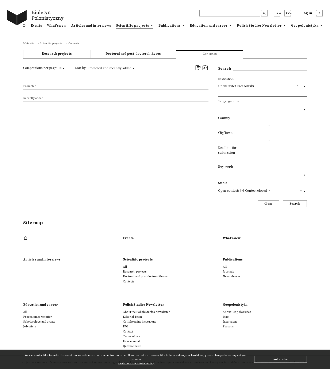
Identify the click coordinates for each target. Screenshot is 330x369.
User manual (131, 341)
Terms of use (131, 336)
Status (222, 183)
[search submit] (264, 13)
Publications (169, 25)
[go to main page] (36, 18)
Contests (128, 282)
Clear (268, 204)
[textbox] (219, 109)
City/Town (225, 133)
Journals (228, 272)
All (125, 267)
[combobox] (62, 68)
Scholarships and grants (39, 322)
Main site (28, 43)
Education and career (209, 25)
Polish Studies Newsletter (259, 25)
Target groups (228, 101)
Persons (228, 326)
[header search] (229, 13)
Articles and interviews (91, 25)
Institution (226, 79)
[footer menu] (26, 238)
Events (36, 25)
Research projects (57, 54)
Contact (128, 332)
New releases (232, 276)
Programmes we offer (37, 317)
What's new (56, 25)
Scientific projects (132, 25)
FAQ (125, 326)
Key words (226, 167)
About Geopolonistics (237, 312)
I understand (280, 359)
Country (224, 118)
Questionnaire (132, 346)
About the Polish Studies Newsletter (146, 312)
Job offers (29, 326)
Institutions (230, 322)
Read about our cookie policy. (136, 363)
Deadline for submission (227, 150)
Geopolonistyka (304, 25)
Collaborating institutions (139, 322)
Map (226, 317)
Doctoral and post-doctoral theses (133, 54)
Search (294, 204)
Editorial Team (132, 317)
